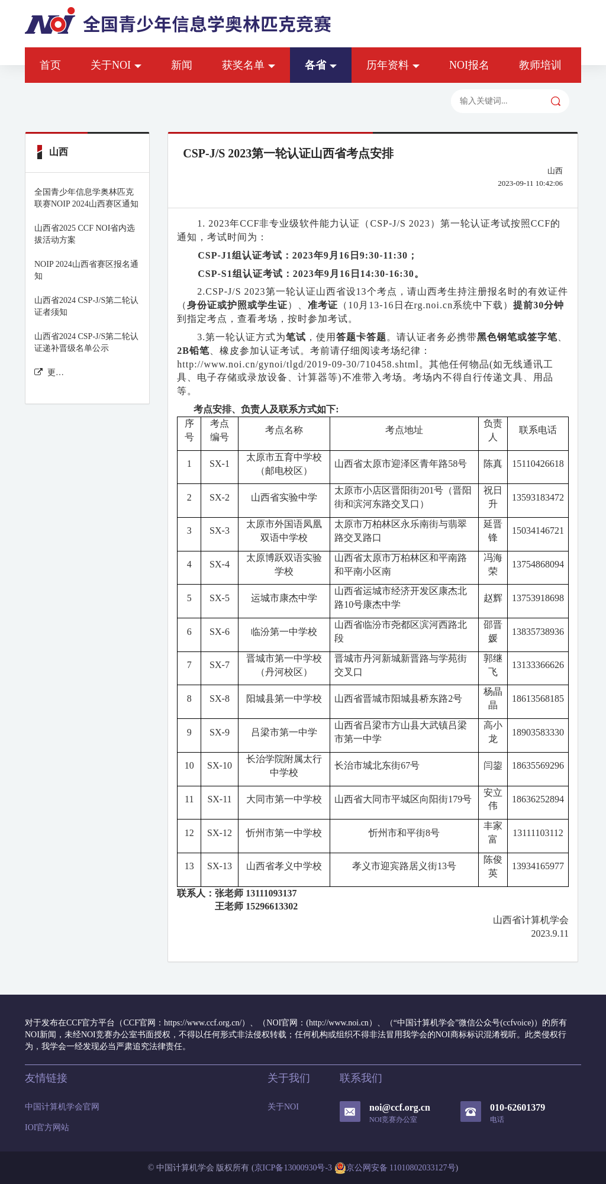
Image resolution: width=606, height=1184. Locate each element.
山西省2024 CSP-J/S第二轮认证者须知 (86, 306)
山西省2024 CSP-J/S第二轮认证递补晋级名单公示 (86, 342)
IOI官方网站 (47, 1127)
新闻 (181, 65)
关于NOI (116, 65)
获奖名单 (248, 65)
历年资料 (393, 65)
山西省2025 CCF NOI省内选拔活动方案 (84, 234)
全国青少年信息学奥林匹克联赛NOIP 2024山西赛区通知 (86, 198)
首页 (50, 65)
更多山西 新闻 (49, 372)
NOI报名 (469, 65)
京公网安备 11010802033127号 (395, 1168)
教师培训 (540, 65)
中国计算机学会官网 (62, 1106)
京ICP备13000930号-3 (293, 1167)
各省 (321, 65)
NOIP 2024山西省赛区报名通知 (86, 270)
